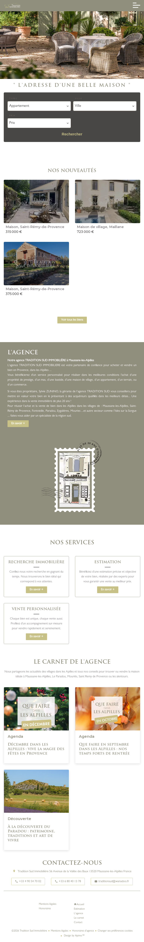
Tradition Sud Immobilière (33, 871)
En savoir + (18, 423)
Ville (78, 99)
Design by (74, 936)
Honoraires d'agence (83, 931)
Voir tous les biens (72, 320)
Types (13, 99)
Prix (12, 116)
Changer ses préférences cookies (115, 931)
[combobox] (39, 106)
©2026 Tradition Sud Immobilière (29, 931)
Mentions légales (59, 931)
